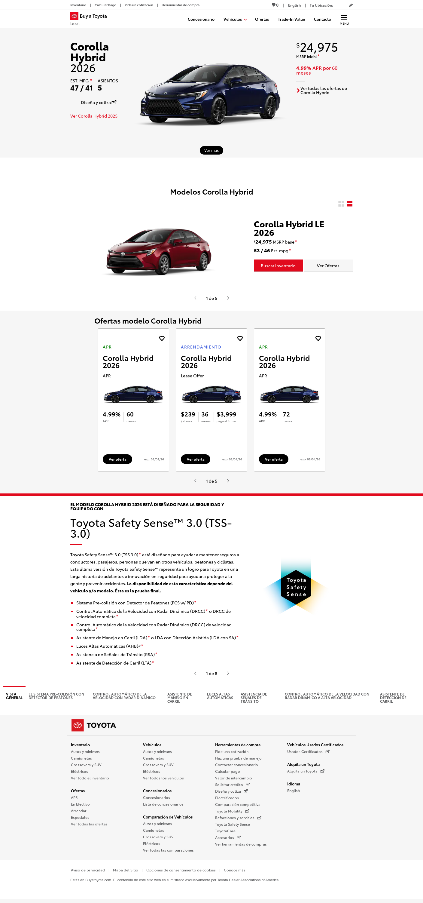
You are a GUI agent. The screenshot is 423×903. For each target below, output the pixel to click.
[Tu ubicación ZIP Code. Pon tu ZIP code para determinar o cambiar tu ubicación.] (341, 5)
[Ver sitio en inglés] (294, 5)
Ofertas (78, 792)
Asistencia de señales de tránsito (254, 699)
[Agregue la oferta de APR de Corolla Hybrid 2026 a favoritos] (162, 338)
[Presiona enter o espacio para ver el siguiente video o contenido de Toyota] (228, 298)
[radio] (341, 204)
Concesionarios (157, 792)
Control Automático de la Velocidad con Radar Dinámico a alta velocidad (327, 697)
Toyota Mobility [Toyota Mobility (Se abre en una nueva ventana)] (232, 813)
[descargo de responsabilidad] (91, 81)
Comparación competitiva (237, 806)
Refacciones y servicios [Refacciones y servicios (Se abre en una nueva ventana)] (238, 819)
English (293, 792)
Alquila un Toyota (303, 766)
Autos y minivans (85, 753)
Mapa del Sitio (125, 871)
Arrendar (79, 812)
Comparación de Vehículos (168, 819)
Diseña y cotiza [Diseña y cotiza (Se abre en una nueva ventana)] (231, 793)
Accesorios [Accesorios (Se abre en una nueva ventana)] (228, 839)
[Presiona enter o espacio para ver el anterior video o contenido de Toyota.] (195, 298)
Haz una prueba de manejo (238, 760)
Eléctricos (79, 773)
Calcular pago (227, 773)
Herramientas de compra (237, 746)
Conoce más (234, 871)
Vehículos (152, 746)
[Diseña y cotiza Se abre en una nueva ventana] (98, 102)
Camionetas (81, 760)
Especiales (80, 819)
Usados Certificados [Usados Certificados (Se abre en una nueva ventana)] (308, 753)
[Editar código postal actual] (351, 5)
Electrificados (227, 799)
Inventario (80, 746)
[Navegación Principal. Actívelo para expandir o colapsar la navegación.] (344, 19)
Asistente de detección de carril (393, 699)
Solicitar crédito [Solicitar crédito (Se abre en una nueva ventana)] (232, 786)
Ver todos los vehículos (163, 779)
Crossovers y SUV (86, 766)
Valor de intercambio (233, 779)
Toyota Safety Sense (232, 826)
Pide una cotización (231, 753)
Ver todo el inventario (90, 779)
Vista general (14, 697)
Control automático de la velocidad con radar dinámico (124, 697)
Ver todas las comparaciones (168, 852)
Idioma (293, 785)
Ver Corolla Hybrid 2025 (93, 116)
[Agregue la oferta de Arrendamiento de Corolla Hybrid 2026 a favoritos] (240, 338)
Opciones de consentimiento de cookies (181, 871)
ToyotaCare (225, 832)
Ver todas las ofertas (89, 825)
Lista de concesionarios (163, 806)
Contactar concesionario (236, 766)
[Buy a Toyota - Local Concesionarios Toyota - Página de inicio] (91, 19)
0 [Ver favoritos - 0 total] (275, 5)
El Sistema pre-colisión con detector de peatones (56, 697)
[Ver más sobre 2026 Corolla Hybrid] (211, 150)
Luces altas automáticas (220, 697)
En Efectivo (80, 806)
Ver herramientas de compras (241, 846)
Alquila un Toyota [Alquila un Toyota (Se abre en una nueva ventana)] (305, 773)
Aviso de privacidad (88, 871)
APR (74, 799)
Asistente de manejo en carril (179, 699)
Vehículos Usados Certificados (315, 746)
